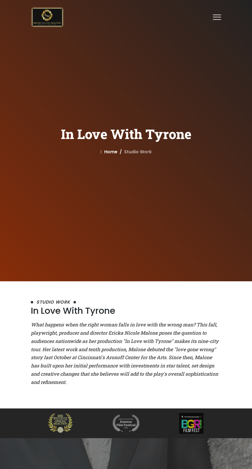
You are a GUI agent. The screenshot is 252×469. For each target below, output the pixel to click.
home (108, 152)
